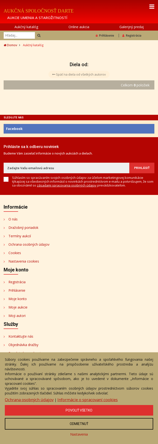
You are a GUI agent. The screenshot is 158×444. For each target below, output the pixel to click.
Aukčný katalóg (26, 27)
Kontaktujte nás (20, 336)
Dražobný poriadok (23, 227)
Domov (10, 45)
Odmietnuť (79, 424)
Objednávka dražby (23, 344)
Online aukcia (79, 27)
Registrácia (131, 35)
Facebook (14, 128)
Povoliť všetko (79, 410)
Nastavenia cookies (23, 261)
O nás (13, 219)
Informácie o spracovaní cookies (87, 399)
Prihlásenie (105, 35)
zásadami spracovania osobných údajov (66, 185)
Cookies (14, 253)
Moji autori (17, 315)
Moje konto (17, 298)
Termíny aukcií (19, 236)
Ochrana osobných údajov (28, 244)
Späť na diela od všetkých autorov (79, 74)
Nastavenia (79, 434)
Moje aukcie (17, 307)
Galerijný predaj (131, 27)
